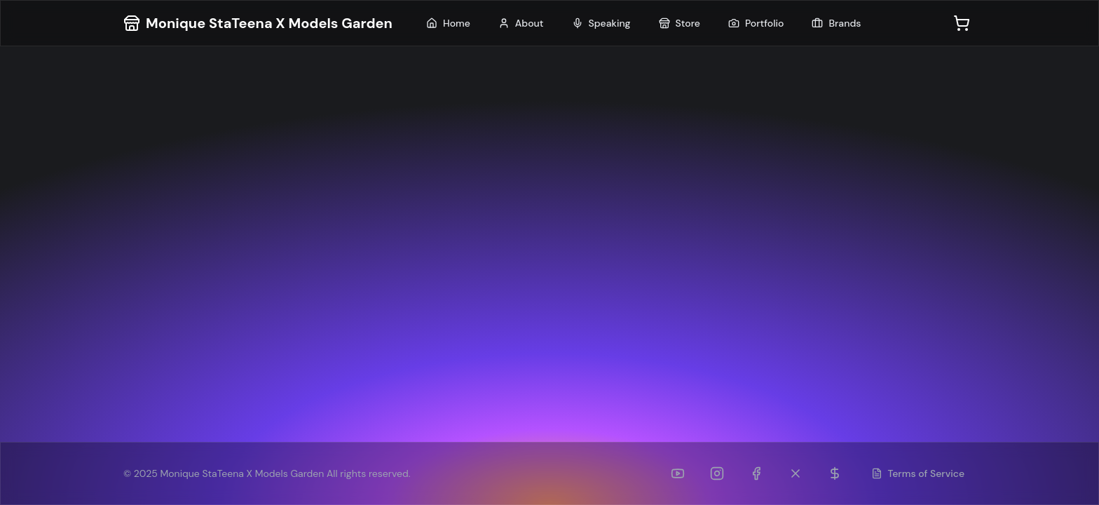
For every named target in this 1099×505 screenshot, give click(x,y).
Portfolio (756, 23)
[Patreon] (835, 473)
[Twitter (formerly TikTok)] (795, 473)
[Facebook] (756, 473)
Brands (836, 23)
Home (448, 23)
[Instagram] (717, 473)
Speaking (601, 23)
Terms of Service (918, 473)
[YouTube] (678, 473)
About (521, 23)
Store (679, 23)
